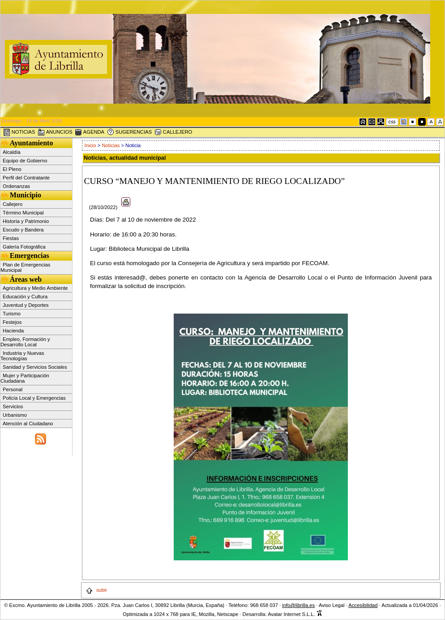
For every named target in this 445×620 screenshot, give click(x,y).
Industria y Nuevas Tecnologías (22, 355)
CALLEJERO (173, 132)
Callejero (12, 204)
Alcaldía (12, 152)
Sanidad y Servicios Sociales (35, 367)
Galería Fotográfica (24, 246)
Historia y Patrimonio (26, 221)
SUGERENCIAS (129, 132)
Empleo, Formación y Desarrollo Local (25, 341)
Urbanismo (15, 415)
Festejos (12, 322)
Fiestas (11, 238)
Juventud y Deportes (26, 305)
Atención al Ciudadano (28, 423)
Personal (12, 389)
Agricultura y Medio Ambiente (35, 288)
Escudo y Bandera (23, 229)
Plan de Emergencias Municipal (25, 267)
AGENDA (89, 132)
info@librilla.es (298, 605)
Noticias (111, 145)
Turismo (12, 313)
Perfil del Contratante (26, 177)
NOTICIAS (19, 132)
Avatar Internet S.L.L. (295, 614)
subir (96, 590)
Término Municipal (23, 212)
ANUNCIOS (55, 132)
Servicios (13, 406)
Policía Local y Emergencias (34, 398)
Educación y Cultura (25, 296)
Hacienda (13, 330)
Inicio (91, 145)
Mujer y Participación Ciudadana (24, 378)
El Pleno (12, 169)
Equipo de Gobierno (25, 160)
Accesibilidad (362, 605)
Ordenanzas (16, 186)
